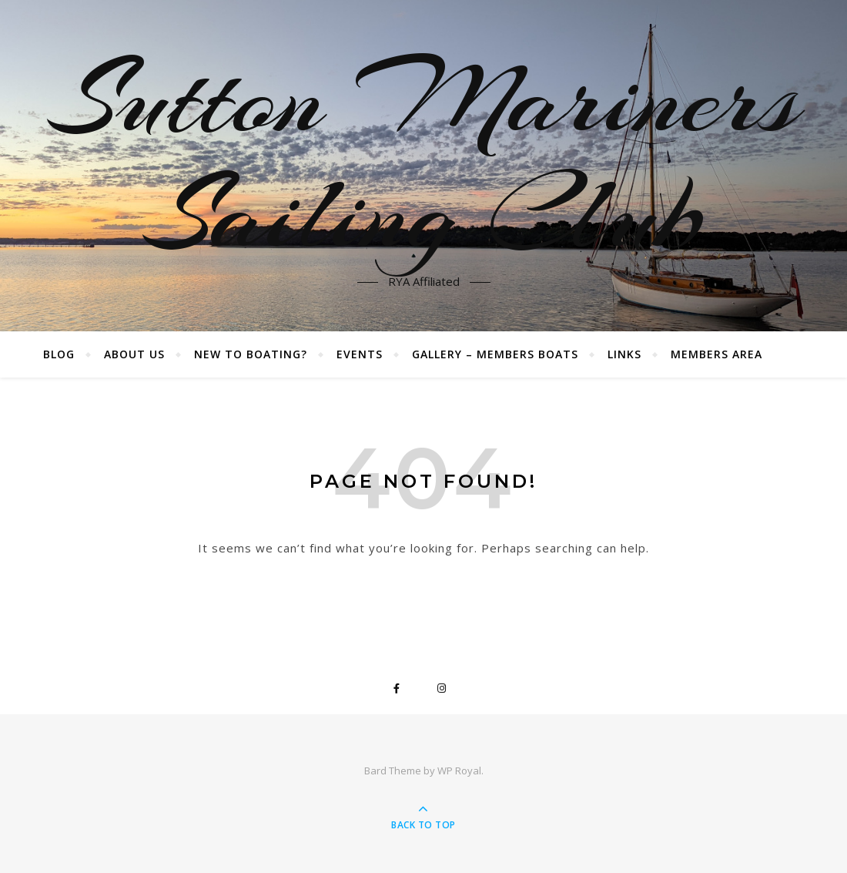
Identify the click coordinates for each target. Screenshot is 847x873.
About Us (134, 354)
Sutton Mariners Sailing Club (424, 156)
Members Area (716, 354)
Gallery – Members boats (495, 354)
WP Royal (459, 770)
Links (624, 354)
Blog (59, 354)
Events (359, 354)
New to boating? (250, 354)
